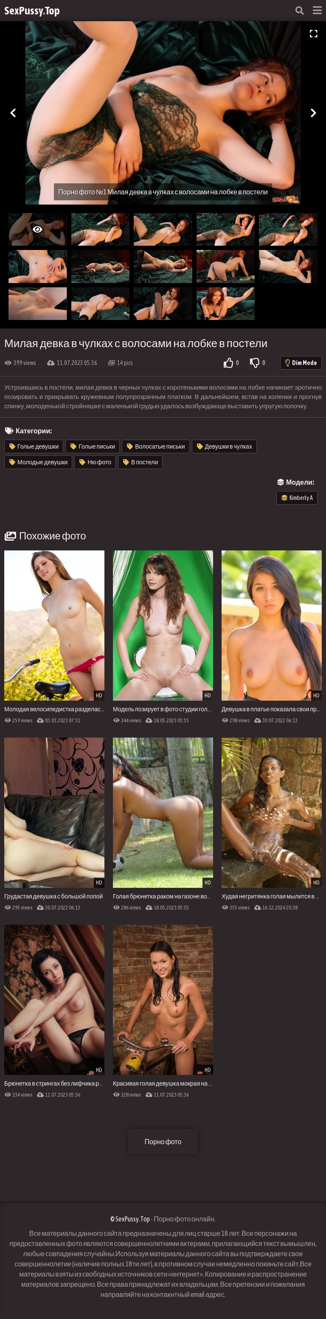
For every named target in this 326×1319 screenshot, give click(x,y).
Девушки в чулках (224, 446)
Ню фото (95, 462)
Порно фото (163, 1141)
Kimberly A (297, 497)
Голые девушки (34, 446)
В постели (140, 462)
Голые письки (92, 446)
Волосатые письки (156, 446)
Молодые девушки (38, 462)
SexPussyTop (32, 10)
